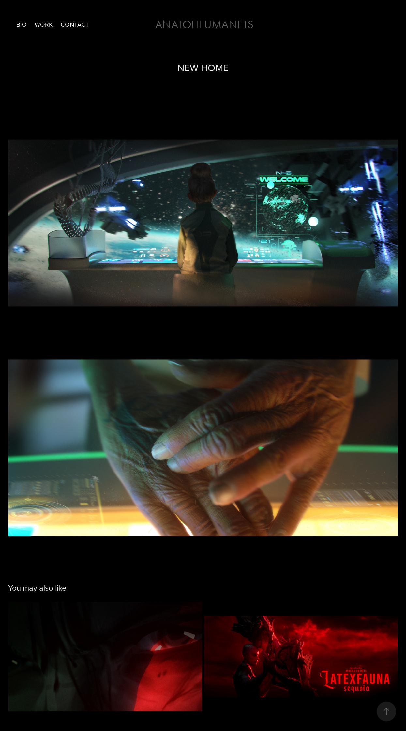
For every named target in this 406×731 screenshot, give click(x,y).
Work (44, 24)
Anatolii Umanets (203, 24)
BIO (21, 24)
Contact (75, 24)
